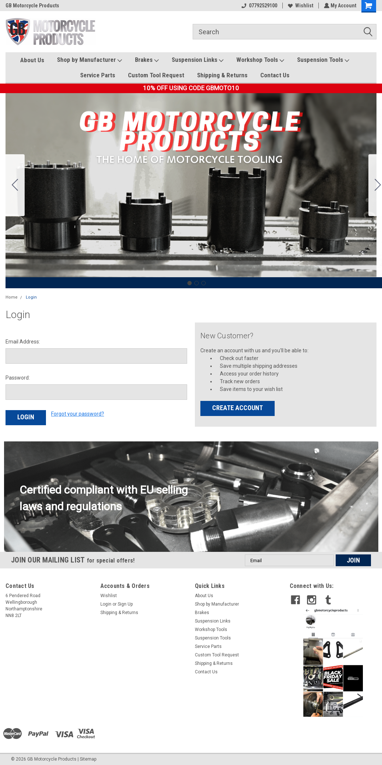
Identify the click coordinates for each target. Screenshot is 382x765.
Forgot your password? (77, 414)
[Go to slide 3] (15, 185)
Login (31, 297)
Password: (18, 378)
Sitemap (88, 757)
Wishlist (300, 5)
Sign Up (125, 602)
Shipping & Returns (222, 75)
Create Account (237, 408)
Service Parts (97, 75)
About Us (32, 60)
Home (12, 297)
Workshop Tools (260, 60)
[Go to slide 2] (196, 283)
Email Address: (23, 342)
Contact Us (274, 75)
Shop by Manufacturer (89, 60)
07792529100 (258, 5)
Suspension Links (198, 60)
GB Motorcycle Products (32, 5)
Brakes (147, 60)
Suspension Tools (323, 60)
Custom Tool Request (156, 75)
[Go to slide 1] (189, 283)
